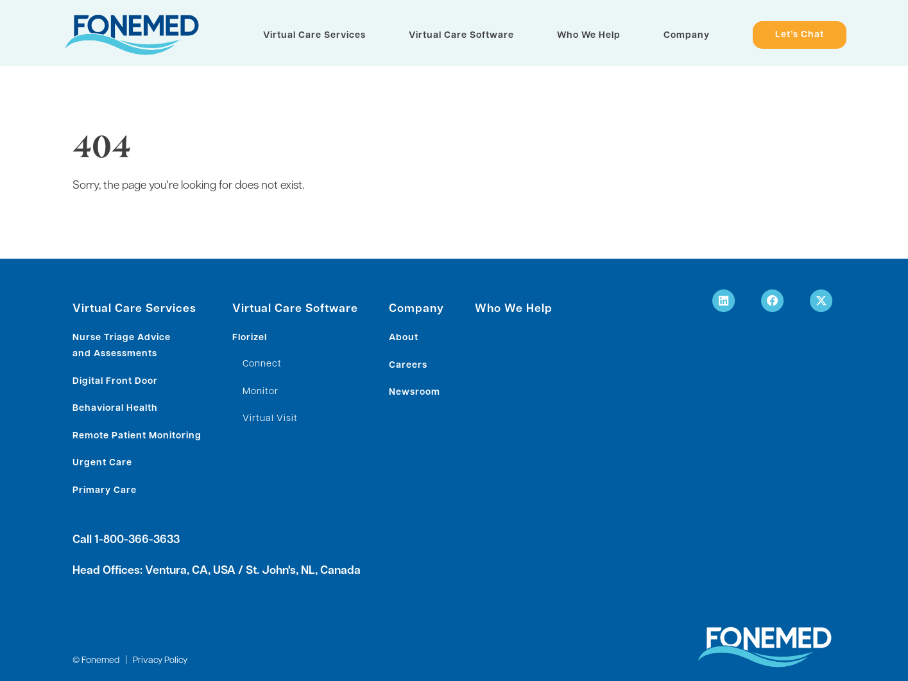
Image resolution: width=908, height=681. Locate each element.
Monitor (260, 392)
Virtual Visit (270, 419)
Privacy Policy (160, 661)
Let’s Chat (799, 35)
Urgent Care (102, 463)
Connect (262, 364)
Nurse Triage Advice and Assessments (122, 346)
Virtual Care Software (461, 35)
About (403, 338)
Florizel (249, 338)
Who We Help (589, 35)
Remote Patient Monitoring (137, 436)
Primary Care (105, 491)
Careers (408, 365)
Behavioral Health (115, 408)
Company (687, 35)
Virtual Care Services (314, 35)
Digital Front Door (115, 381)
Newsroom (414, 392)
